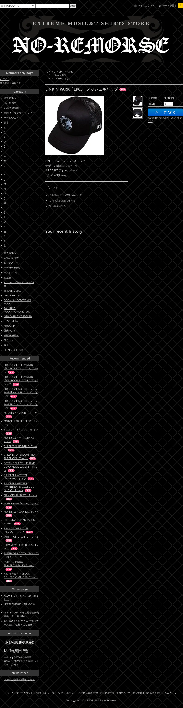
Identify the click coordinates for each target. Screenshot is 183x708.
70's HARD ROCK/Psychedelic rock (17, 310)
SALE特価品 (10, 103)
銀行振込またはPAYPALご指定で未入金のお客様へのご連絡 (21, 622)
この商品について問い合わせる (65, 195)
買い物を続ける (57, 206)
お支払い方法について (90, 693)
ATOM (173, 693)
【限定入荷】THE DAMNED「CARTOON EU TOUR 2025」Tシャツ (21, 380)
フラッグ (8, 340)
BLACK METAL (11, 321)
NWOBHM (9, 325)
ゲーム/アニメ (11, 117)
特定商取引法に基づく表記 (147, 693)
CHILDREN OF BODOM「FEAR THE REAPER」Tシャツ (20, 456)
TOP (47, 71)
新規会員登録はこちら (12, 83)
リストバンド (11, 272)
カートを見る (173, 5)
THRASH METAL (12, 290)
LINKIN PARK (66, 71)
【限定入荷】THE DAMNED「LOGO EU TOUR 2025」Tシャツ (21, 368)
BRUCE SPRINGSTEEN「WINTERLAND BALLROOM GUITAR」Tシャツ (19, 487)
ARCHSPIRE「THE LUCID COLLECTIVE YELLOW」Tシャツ (21, 577)
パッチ (7, 277)
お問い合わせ (42, 693)
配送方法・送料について (117, 693)
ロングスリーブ (12, 262)
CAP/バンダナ (62, 78)
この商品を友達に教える (62, 200)
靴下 (6, 345)
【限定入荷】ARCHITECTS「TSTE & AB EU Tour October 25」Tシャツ (21, 404)
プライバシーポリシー (64, 693)
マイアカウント (146, 5)
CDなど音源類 (11, 107)
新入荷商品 (60, 75)
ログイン (4, 79)
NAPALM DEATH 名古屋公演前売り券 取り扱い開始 (21, 614)
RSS (166, 693)
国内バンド (10, 330)
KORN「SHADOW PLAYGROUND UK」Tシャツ (19, 565)
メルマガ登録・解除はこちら (19, 679)
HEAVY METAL (11, 335)
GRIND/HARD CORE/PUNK (18, 316)
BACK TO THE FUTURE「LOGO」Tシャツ (18, 530)
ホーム (10, 693)
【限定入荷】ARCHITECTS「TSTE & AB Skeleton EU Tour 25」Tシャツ (21, 392)
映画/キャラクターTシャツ (18, 112)
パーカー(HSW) (12, 267)
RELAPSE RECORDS (14, 350)
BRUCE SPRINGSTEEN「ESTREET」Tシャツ (19, 477)
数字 (6, 122)
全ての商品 (10, 98)
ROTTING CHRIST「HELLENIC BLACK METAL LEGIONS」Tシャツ (21, 467)
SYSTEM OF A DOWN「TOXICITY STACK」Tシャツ (21, 555)
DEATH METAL (11, 295)
